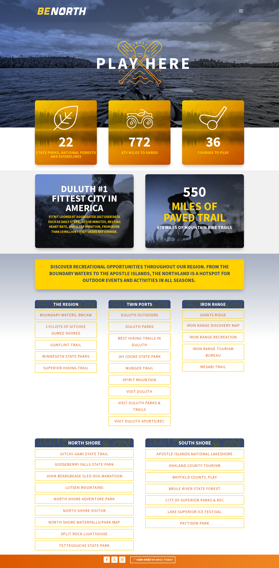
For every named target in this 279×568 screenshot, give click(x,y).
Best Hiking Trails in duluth (139, 341)
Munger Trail (139, 368)
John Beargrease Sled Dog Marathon (84, 475)
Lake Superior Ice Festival (195, 511)
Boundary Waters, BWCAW (66, 314)
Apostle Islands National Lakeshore (195, 453)
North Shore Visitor (84, 510)
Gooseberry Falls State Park (84, 464)
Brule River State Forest (194, 488)
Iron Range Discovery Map (213, 325)
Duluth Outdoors (139, 314)
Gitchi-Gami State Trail (84, 453)
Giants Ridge (213, 314)
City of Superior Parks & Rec (194, 500)
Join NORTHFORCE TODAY (154, 559)
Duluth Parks (139, 326)
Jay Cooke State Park (139, 356)
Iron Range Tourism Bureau (213, 352)
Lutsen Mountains (84, 487)
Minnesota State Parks (66, 356)
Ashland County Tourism (194, 465)
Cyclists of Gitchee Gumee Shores (66, 330)
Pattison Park (194, 523)
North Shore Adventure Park (84, 498)
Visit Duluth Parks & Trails (139, 406)
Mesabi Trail (213, 366)
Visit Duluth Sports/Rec (139, 421)
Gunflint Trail (65, 344)
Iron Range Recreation (213, 337)
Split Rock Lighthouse (84, 533)
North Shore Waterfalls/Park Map (84, 522)
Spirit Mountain (139, 379)
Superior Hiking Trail (66, 367)
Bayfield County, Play (194, 477)
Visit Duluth (139, 391)
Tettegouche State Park (84, 545)
